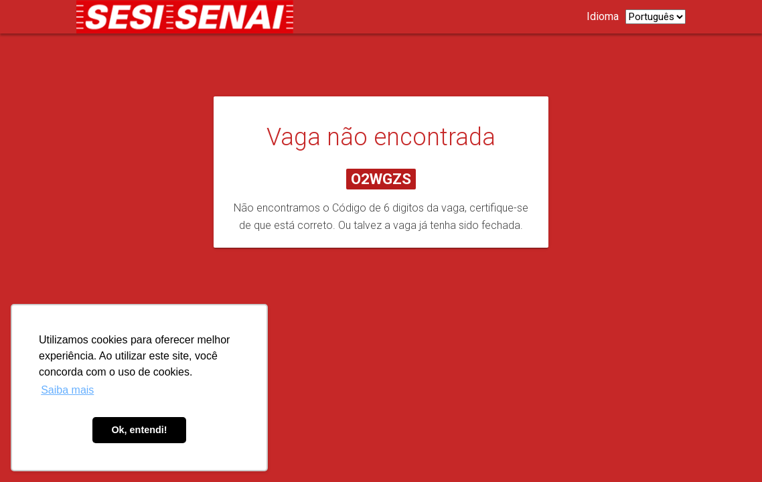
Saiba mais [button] (67, 390)
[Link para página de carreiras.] (188, 16)
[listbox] (655, 16)
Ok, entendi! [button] (139, 429)
